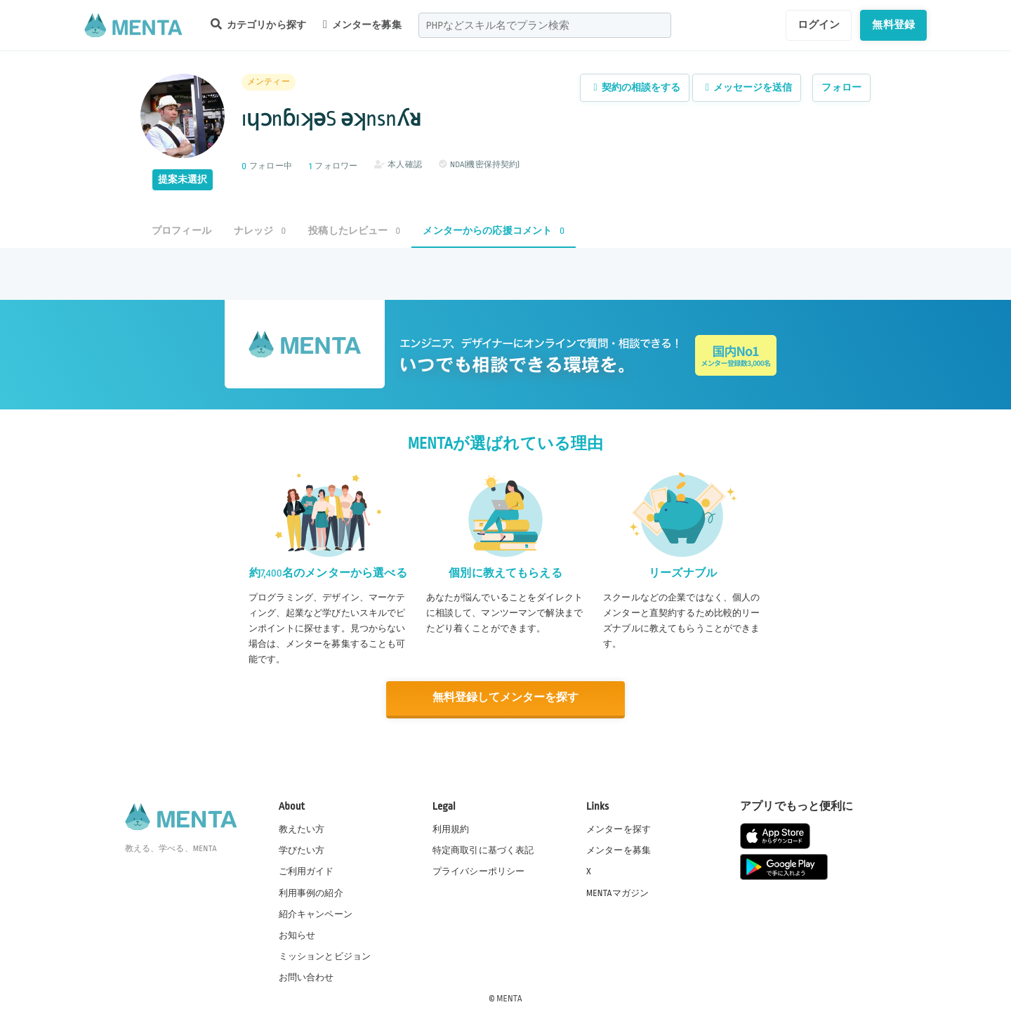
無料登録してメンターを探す (505, 698)
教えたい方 (302, 829)
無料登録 (893, 24)
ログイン (819, 24)
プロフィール (181, 230)
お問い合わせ (306, 976)
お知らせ (297, 934)
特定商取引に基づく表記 (483, 850)
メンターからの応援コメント (493, 230)
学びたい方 (302, 850)
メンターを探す (618, 829)
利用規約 (451, 829)
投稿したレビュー (354, 230)
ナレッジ (260, 230)
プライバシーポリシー (478, 871)
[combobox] (544, 25)
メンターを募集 (362, 24)
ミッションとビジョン (325, 955)
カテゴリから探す (258, 24)
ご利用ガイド (306, 871)
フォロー (841, 87)
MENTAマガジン (617, 892)
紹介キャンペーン (315, 913)
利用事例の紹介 (311, 892)
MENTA (509, 997)
